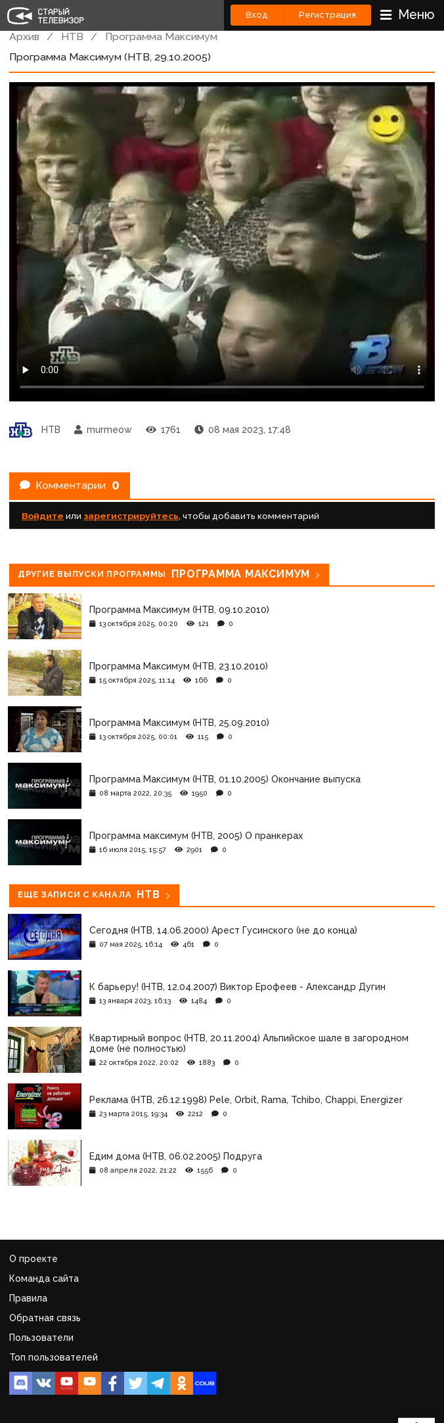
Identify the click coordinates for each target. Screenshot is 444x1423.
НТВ (72, 36)
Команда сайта (44, 1278)
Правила (28, 1298)
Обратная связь (45, 1318)
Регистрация (327, 15)
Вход (257, 15)
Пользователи (41, 1337)
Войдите (43, 515)
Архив (24, 36)
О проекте (33, 1259)
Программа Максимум (161, 36)
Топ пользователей (53, 1357)
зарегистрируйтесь (131, 515)
